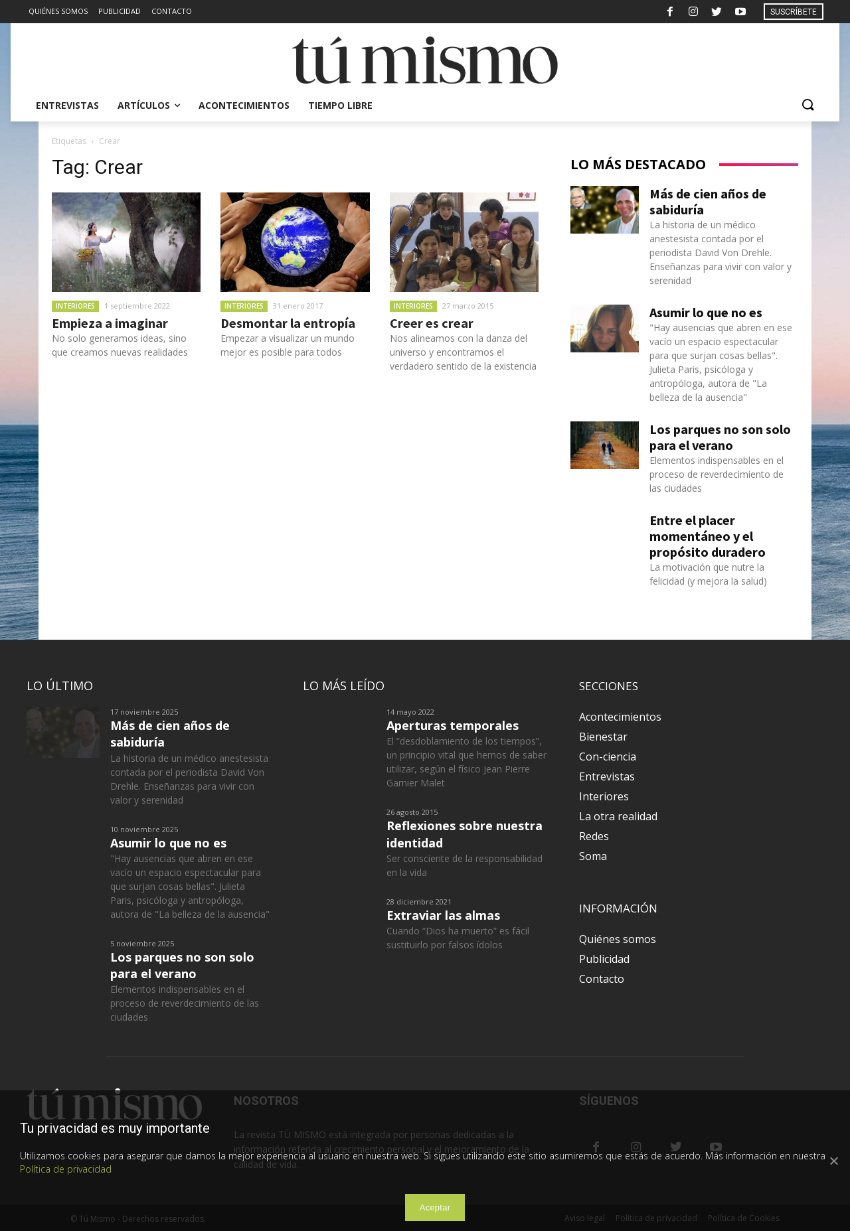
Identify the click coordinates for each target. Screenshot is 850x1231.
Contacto (601, 979)
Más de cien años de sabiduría (707, 201)
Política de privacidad (66, 1169)
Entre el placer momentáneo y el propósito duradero (707, 536)
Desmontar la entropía (287, 323)
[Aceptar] (833, 1160)
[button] (807, 105)
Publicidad (604, 959)
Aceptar (435, 1207)
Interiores (75, 306)
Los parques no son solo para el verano (720, 437)
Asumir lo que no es (705, 312)
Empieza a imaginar (110, 323)
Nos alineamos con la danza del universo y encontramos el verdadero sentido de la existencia (463, 352)
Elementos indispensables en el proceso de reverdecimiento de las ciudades (716, 474)
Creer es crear (431, 323)
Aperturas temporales (452, 725)
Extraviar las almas (443, 915)
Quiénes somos (617, 939)
